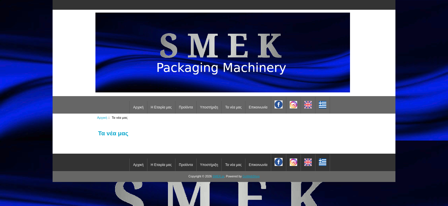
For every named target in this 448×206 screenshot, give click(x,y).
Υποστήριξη (209, 107)
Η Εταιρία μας (161, 107)
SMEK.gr (218, 176)
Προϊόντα (186, 107)
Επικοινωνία (258, 107)
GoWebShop (251, 176)
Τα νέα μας (233, 107)
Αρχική (138, 107)
